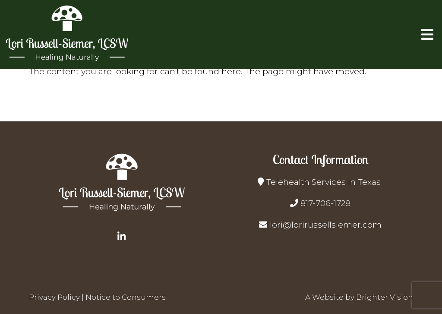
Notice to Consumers (125, 297)
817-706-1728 (325, 203)
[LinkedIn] (121, 236)
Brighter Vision (384, 297)
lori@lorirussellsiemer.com (326, 225)
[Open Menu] (427, 34)
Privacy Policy (54, 297)
